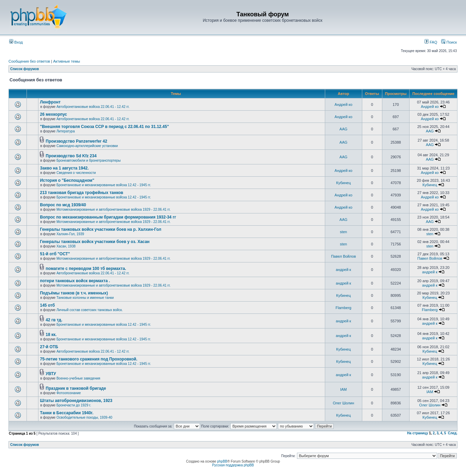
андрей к (343, 270)
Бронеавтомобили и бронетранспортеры (88, 160)
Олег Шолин (343, 403)
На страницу (417, 433)
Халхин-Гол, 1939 (70, 234)
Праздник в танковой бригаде (76, 388)
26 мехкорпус (53, 114)
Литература (65, 131)
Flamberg (343, 308)
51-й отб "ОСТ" (55, 254)
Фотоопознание (68, 393)
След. (452, 433)
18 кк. (51, 334)
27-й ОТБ (49, 346)
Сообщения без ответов (29, 61)
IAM (343, 389)
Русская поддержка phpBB (233, 465)
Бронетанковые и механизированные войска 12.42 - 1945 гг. (103, 185)
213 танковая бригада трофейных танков (81, 192)
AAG (343, 129)
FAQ (431, 42)
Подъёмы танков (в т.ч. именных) (74, 293)
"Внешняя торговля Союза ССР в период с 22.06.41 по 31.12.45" (104, 126)
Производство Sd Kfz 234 (71, 156)
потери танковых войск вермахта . (75, 280)
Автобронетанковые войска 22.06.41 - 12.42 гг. (93, 107)
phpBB (222, 461)
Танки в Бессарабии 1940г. (66, 412)
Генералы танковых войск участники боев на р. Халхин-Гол (100, 229)
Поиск (449, 42)
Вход (16, 42)
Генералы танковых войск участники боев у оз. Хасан (94, 241)
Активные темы (66, 61)
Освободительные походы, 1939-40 (84, 417)
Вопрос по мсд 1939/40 (63, 205)
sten (343, 232)
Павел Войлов (343, 256)
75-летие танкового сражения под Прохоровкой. (88, 359)
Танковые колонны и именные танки (85, 298)
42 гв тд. (54, 320)
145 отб (47, 305)
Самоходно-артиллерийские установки (87, 146)
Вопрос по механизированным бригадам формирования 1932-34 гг (108, 217)
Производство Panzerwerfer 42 (76, 141)
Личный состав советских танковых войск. (89, 310)
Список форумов (24, 69)
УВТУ (51, 373)
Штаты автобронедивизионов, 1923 (76, 400)
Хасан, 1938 (66, 246)
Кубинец (343, 183)
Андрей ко (343, 104)
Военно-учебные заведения (78, 378)
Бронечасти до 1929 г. (73, 405)
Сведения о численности (76, 173)
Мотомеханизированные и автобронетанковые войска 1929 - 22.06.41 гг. (113, 209)
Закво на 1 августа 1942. (64, 168)
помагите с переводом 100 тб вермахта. (86, 268)
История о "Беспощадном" (67, 180)
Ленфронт (50, 102)
